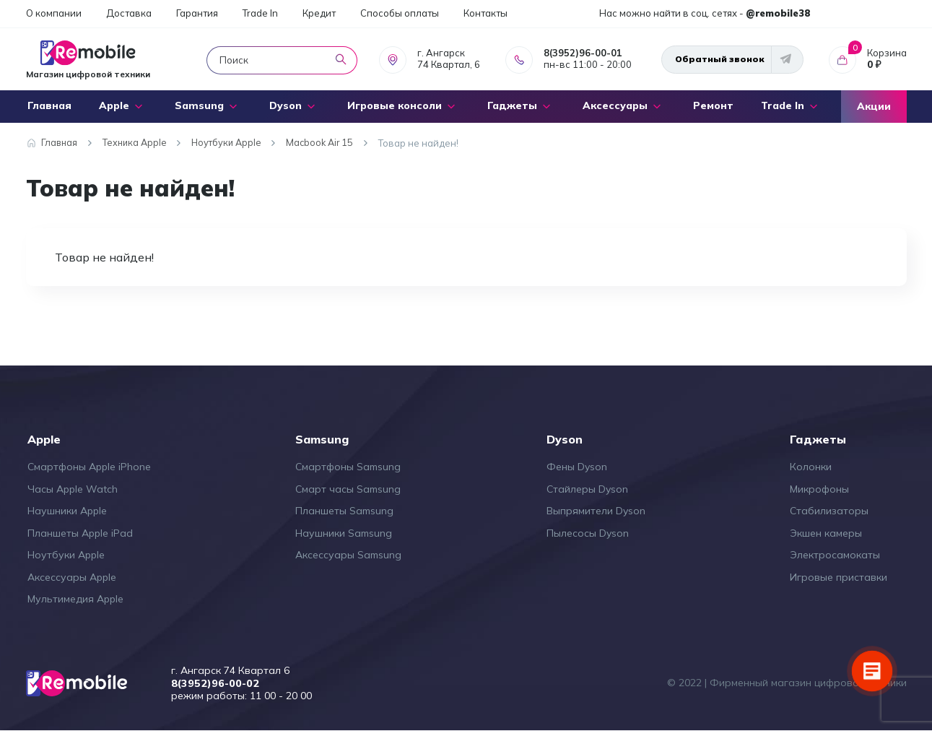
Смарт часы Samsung (348, 489)
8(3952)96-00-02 (217, 683)
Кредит (319, 13)
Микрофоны (819, 489)
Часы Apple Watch (72, 489)
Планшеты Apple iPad (80, 533)
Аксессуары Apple (71, 577)
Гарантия (197, 13)
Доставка (129, 13)
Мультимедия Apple (75, 598)
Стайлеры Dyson (587, 489)
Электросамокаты (835, 554)
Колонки (811, 466)
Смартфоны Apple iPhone (89, 466)
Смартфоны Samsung (348, 466)
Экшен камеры (826, 533)
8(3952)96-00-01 (583, 53)
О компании (54, 13)
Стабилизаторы (829, 510)
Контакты (485, 13)
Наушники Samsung (343, 533)
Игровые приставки (838, 577)
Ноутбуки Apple (66, 554)
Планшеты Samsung (344, 510)
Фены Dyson (576, 466)
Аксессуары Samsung (348, 554)
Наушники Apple (67, 510)
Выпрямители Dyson (595, 510)
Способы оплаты (399, 13)
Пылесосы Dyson (587, 533)
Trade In (260, 13)
